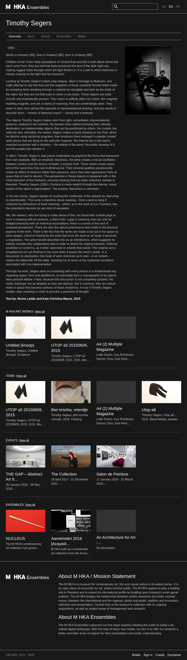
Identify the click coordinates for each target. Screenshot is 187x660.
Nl (164, 6)
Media (82, 36)
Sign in (148, 655)
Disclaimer (174, 655)
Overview (15, 36)
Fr (178, 6)
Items (31, 36)
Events (45, 36)
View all (40, 311)
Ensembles (64, 36)
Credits (160, 655)
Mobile (136, 655)
